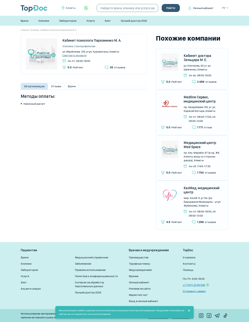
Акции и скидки (31, 288)
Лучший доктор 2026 (134, 20)
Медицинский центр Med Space (200, 145)
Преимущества (138, 257)
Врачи (24, 20)
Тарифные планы (139, 263)
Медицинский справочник (91, 257)
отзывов (117, 67)
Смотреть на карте (74, 55)
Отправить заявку (194, 291)
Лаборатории (67, 20)
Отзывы (56, 86)
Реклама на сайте (140, 288)
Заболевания (83, 263)
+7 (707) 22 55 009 (194, 285)
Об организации (34, 86)
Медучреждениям (140, 270)
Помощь (188, 270)
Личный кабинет (203, 8)
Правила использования (90, 270)
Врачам (133, 276)
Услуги (90, 20)
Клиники (43, 20)
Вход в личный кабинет (143, 301)
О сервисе (189, 257)
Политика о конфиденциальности (96, 276)
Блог (108, 20)
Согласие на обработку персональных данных (89, 284)
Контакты (189, 263)
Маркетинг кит (138, 295)
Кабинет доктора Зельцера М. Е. (197, 58)
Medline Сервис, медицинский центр (200, 99)
